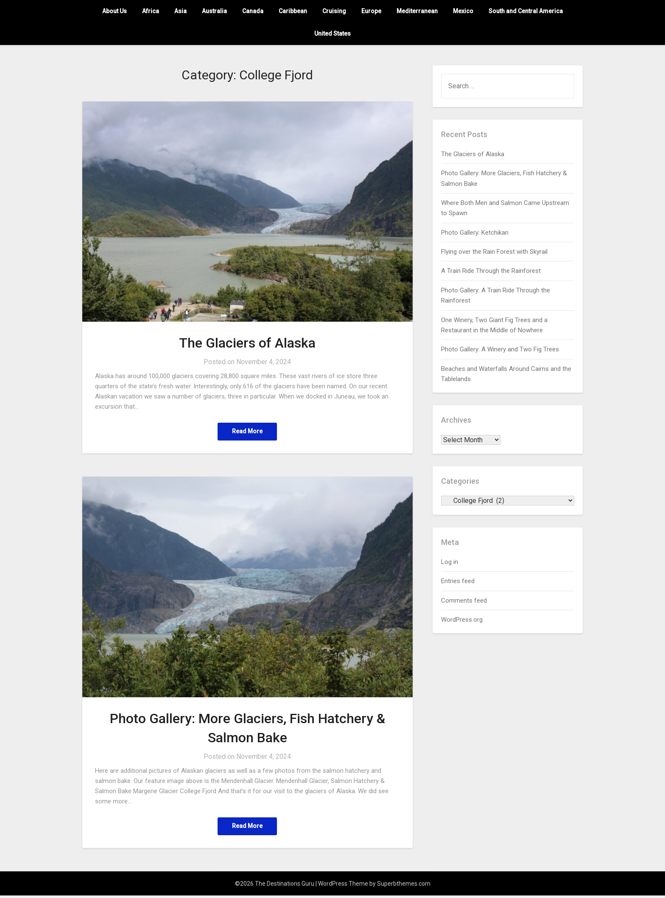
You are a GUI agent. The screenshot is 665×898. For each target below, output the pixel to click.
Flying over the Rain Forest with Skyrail (494, 251)
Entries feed (458, 581)
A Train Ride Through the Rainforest (491, 271)
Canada (252, 11)
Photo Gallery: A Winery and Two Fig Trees (500, 349)
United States (332, 33)
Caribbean (293, 11)
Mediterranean (417, 11)
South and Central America (526, 11)
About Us (114, 11)
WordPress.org (462, 619)
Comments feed (464, 600)
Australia (214, 11)
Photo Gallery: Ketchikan (475, 232)
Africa (150, 11)
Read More (247, 432)
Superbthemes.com (403, 886)
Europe (371, 11)
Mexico (463, 11)
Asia (180, 11)
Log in (449, 562)
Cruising (334, 11)
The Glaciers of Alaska (247, 343)
